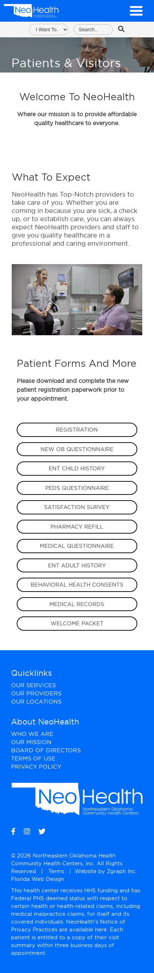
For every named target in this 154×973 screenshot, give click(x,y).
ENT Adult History (77, 565)
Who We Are (32, 733)
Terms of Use (33, 758)
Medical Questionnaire (77, 545)
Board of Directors (46, 750)
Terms (56, 871)
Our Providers (36, 693)
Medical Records (76, 604)
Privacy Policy (36, 766)
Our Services (33, 685)
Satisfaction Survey (77, 507)
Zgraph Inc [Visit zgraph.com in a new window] (121, 871)
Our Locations (36, 701)
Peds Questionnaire (77, 488)
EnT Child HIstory (77, 468)
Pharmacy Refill (77, 526)
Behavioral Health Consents (77, 584)
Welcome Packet (77, 623)
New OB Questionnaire (77, 449)
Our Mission (31, 741)
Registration (77, 429)
